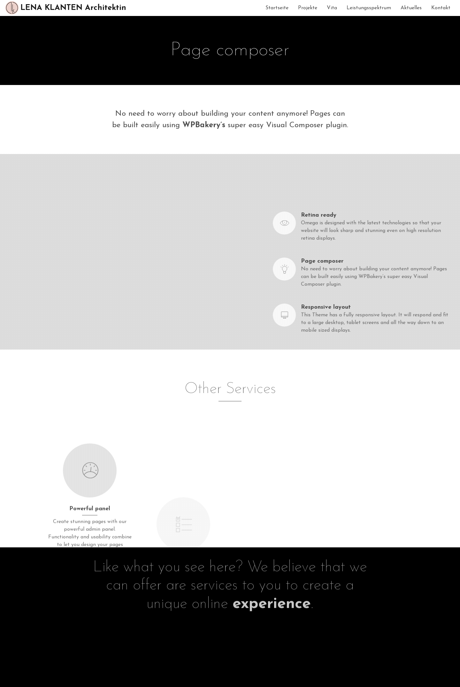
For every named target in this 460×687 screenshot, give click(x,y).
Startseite (276, 8)
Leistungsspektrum (369, 8)
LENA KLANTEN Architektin (65, 8)
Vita (332, 8)
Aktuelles (411, 8)
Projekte (307, 8)
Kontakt (440, 8)
